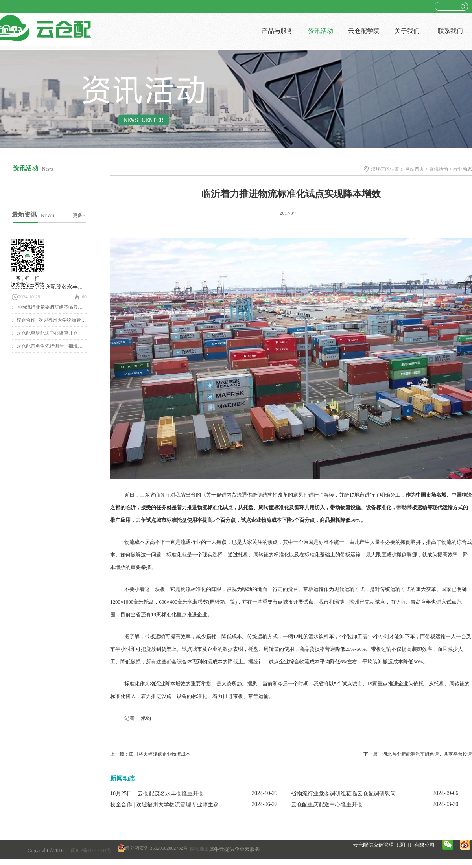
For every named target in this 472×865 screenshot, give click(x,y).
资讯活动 (438, 169)
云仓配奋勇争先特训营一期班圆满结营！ (59, 346)
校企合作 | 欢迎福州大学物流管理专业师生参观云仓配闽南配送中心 (192, 805)
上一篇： (150, 754)
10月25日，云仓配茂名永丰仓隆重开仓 (58, 287)
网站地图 (198, 849)
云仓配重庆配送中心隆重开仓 (47, 333)
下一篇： (417, 754)
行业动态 (462, 169)
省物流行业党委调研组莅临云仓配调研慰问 (61, 307)
